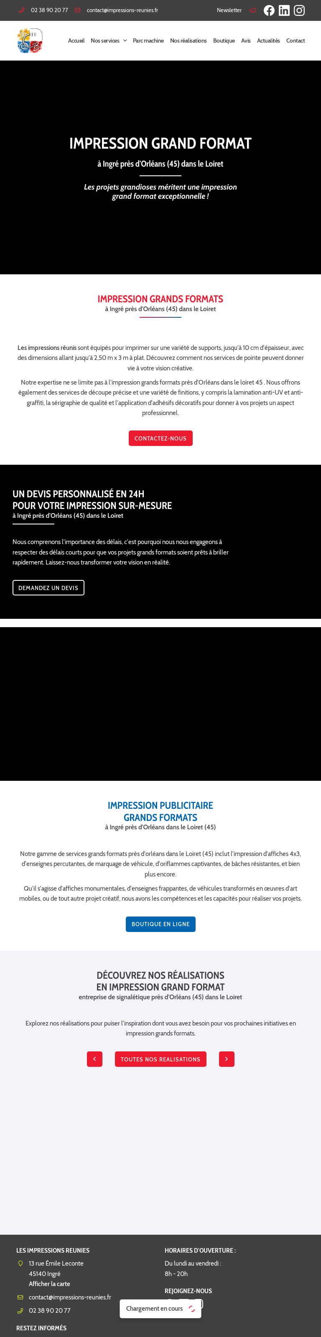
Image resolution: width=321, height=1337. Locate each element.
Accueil (76, 40)
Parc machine (148, 40)
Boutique (224, 40)
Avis (246, 40)
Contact (295, 40)
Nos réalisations (188, 40)
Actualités (268, 40)
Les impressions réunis (47, 348)
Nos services (105, 40)
